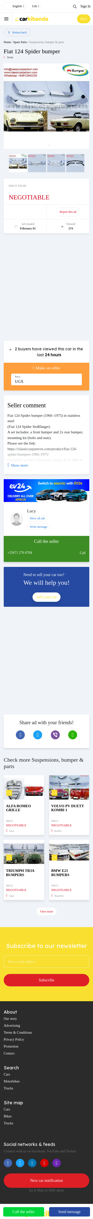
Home (7, 42)
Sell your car (46, 597)
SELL (83, 19)
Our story (10, 1019)
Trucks (8, 1088)
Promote (25, 212)
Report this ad (68, 212)
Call (83, 553)
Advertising (12, 1025)
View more (46, 911)
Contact (9, 1053)
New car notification (46, 1180)
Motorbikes (12, 1081)
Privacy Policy (14, 1039)
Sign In (85, 6)
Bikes (8, 1116)
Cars (7, 1074)
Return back (17, 32)
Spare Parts (20, 42)
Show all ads (37, 518)
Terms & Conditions (18, 1032)
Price (17, 376)
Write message (38, 526)
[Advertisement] (46, 289)
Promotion (11, 1046)
